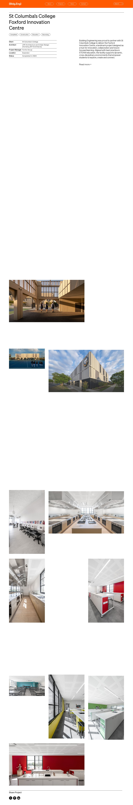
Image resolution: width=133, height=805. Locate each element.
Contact (83, 4)
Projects (60, 4)
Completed (13, 34)
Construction (25, 34)
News (72, 4)
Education (35, 34)
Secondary (45, 34)
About (49, 4)
